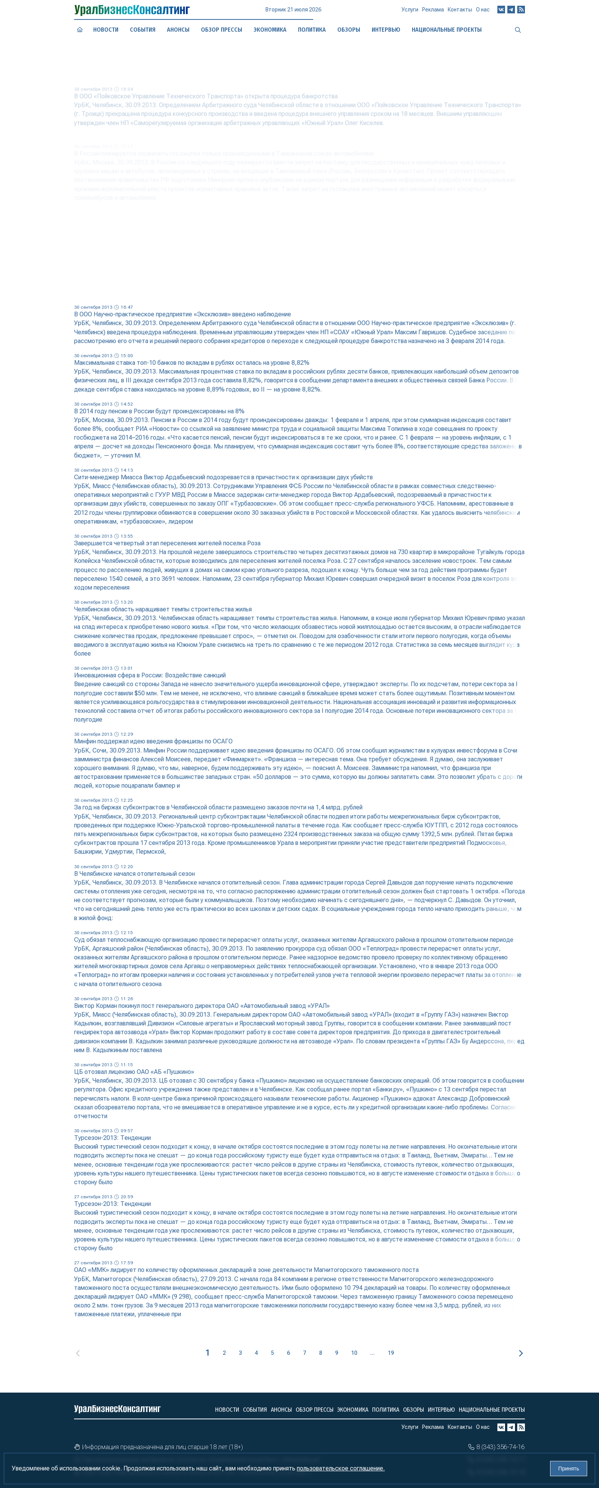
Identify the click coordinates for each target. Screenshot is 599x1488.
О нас (483, 12)
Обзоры (413, 1409)
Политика (312, 29)
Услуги (409, 13)
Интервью (441, 1409)
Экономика (270, 29)
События (142, 29)
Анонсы (178, 29)
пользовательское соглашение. (341, 1468)
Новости (106, 29)
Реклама (433, 13)
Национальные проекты (492, 1409)
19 (391, 1353)
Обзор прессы (221, 29)
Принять (568, 1468)
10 (354, 1353)
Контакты (460, 13)
